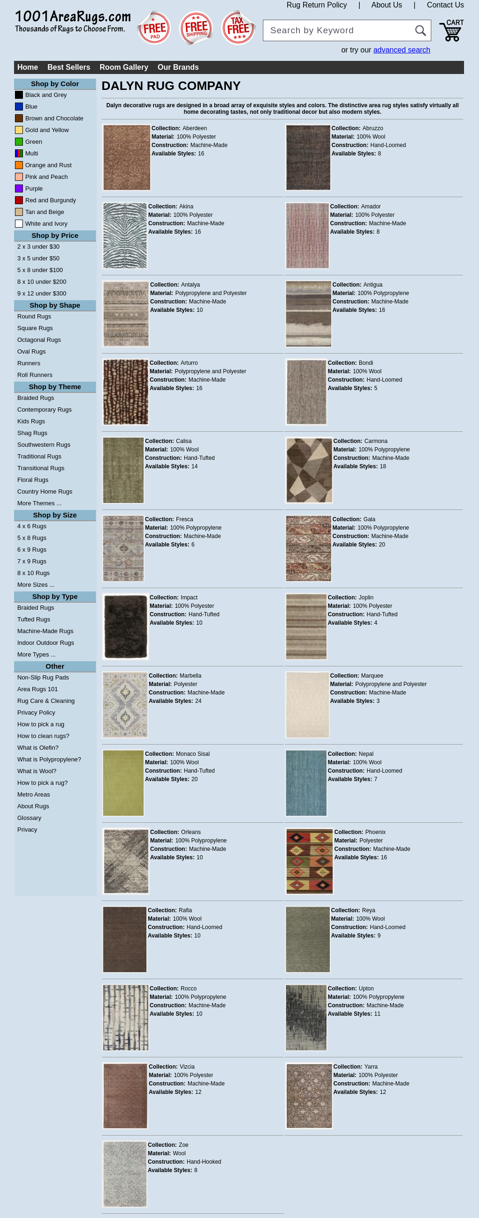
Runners (28, 363)
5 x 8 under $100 (40, 269)
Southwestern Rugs (43, 444)
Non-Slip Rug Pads (43, 677)
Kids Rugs (31, 421)
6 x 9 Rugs (31, 549)
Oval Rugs (31, 351)
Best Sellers (68, 67)
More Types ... (36, 654)
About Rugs (33, 806)
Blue (31, 106)
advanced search (401, 50)
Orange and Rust (48, 165)
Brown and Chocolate (54, 118)
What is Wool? (37, 771)
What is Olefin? (37, 747)
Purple (34, 188)
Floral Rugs (32, 479)
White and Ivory (46, 223)
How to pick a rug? (42, 782)
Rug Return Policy (317, 5)
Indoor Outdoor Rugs (45, 642)
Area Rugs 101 (37, 689)
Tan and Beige (44, 211)
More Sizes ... (35, 584)
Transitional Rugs (41, 468)
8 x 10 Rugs (33, 572)
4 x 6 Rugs (31, 526)
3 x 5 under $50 (38, 258)
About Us (386, 5)
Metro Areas (33, 794)
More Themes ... (39, 503)
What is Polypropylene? (49, 759)
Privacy (27, 829)
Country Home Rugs (45, 491)
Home (27, 67)
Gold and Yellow (47, 129)
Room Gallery (124, 67)
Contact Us (445, 5)
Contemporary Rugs (44, 409)
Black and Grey (46, 94)
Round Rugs (34, 316)
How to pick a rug (40, 724)
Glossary (29, 817)
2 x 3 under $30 (38, 246)
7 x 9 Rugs (31, 561)
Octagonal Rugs (39, 339)
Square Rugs (35, 328)
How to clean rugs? (43, 735)
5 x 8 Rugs (31, 537)
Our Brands (178, 67)
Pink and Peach (46, 176)
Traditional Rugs (39, 456)
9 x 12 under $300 (41, 293)
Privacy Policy (36, 712)
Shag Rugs (32, 432)
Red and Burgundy (50, 200)
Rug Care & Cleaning (46, 700)
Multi (31, 153)
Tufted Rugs (33, 619)
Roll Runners (34, 374)
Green (33, 141)
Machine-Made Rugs (45, 631)
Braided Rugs (35, 397)
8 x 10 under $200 (41, 281)
